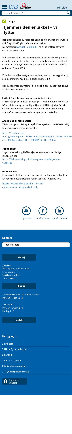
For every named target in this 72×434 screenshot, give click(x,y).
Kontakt (19, 320)
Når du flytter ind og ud (15, 349)
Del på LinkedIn (59, 213)
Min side (63, 7)
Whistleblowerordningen (16, 366)
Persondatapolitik (12, 360)
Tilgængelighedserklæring (16, 371)
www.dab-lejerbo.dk (26, 46)
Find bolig (8, 343)
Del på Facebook (43, 213)
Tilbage (8, 21)
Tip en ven (26, 213)
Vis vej (19, 257)
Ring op (19, 285)
